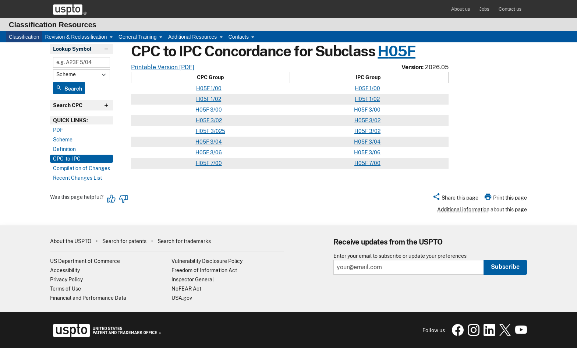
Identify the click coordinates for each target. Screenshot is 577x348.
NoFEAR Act (186, 289)
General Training (138, 37)
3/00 (215, 110)
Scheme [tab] (62, 140)
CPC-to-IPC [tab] (67, 159)
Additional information (463, 209)
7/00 (215, 163)
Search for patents (124, 241)
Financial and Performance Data (88, 298)
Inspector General (192, 279)
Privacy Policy (66, 279)
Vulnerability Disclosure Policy (207, 261)
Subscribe (505, 266)
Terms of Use (65, 289)
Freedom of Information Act (204, 270)
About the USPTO (70, 241)
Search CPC (67, 105)
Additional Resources (193, 37)
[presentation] (81, 120)
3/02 (215, 120)
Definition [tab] (64, 149)
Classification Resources (52, 25)
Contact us (510, 9)
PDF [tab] (58, 130)
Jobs (484, 9)
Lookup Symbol (72, 49)
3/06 (215, 152)
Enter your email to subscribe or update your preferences (400, 256)
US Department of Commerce (85, 261)
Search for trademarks (184, 241)
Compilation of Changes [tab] (81, 168)
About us (460, 9)
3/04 (215, 142)
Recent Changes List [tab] (77, 178)
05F (402, 51)
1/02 (215, 99)
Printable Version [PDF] (162, 67)
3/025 (217, 131)
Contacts (239, 37)
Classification (24, 37)
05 (362, 88)
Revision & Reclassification (76, 37)
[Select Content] (81, 74)
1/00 (216, 88)
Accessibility (65, 270)
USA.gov (181, 298)
